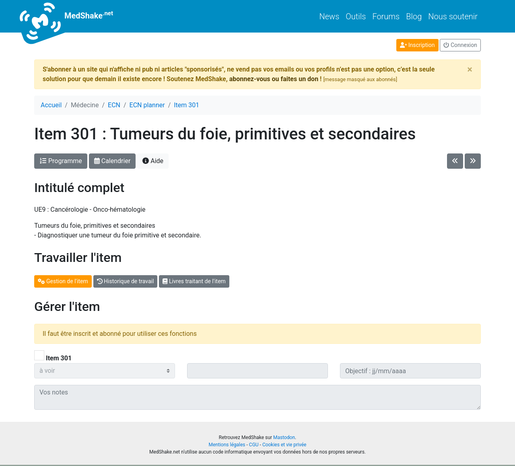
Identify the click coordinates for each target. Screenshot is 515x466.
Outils (356, 16)
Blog (414, 16)
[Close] (469, 69)
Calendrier (112, 161)
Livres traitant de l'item (194, 281)
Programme (60, 161)
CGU (254, 445)
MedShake (73, 16)
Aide (152, 161)
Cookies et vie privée (284, 445)
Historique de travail (125, 281)
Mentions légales (227, 445)
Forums (386, 16)
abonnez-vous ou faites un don (273, 79)
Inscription (417, 45)
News (329, 16)
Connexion (460, 45)
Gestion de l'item (63, 281)
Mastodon (284, 437)
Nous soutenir (453, 16)
